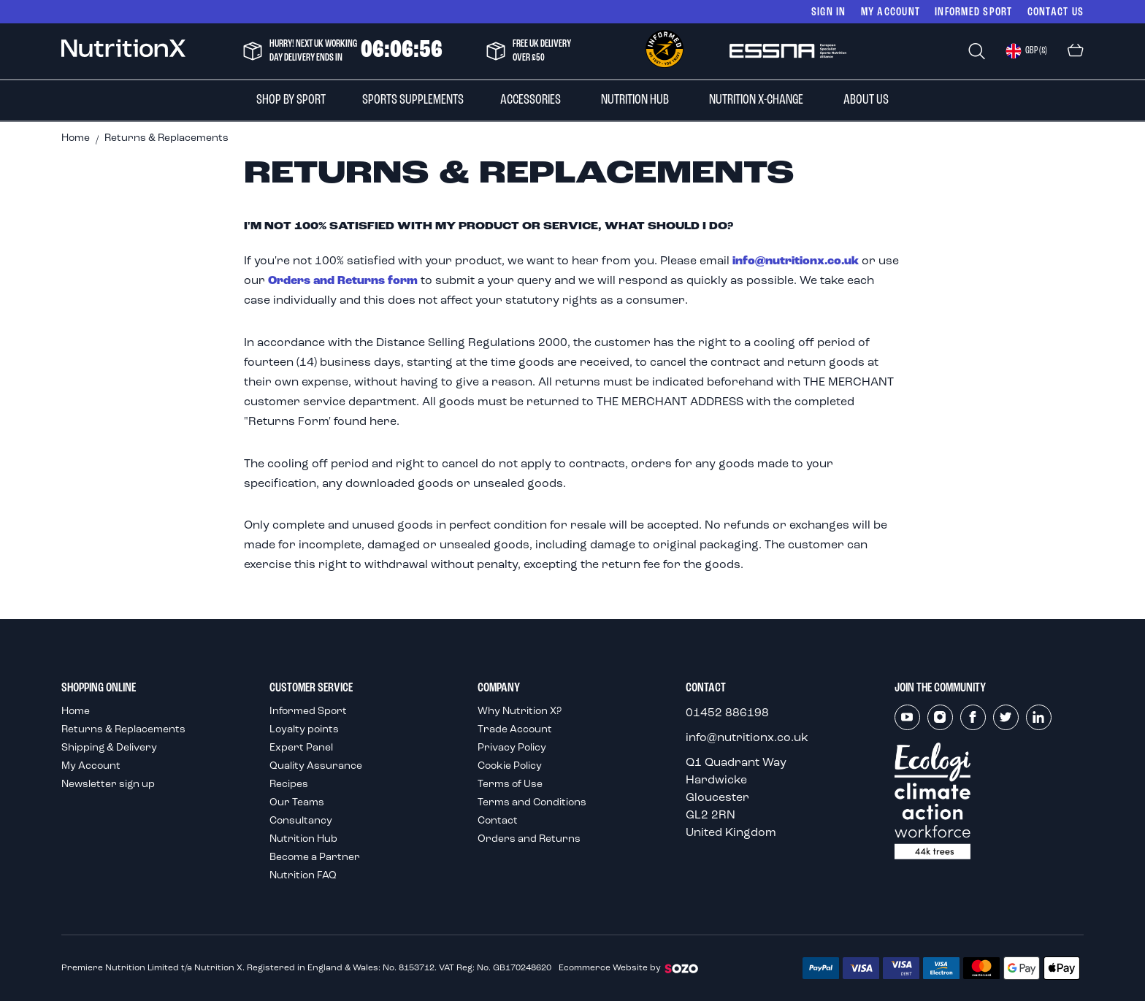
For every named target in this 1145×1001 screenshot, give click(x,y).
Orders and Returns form (343, 281)
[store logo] (123, 50)
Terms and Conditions (532, 802)
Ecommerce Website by (629, 968)
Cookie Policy (510, 766)
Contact (498, 821)
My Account (891, 11)
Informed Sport (308, 711)
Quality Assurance (315, 766)
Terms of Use (510, 784)
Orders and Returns (529, 839)
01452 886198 (727, 713)
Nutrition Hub (303, 839)
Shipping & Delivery (109, 748)
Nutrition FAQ (303, 875)
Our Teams (296, 802)
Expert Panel (301, 748)
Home (75, 138)
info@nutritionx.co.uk (795, 261)
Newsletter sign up (108, 784)
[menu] (572, 100)
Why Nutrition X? (520, 711)
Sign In (828, 11)
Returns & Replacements (123, 729)
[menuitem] (291, 100)
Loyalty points (304, 729)
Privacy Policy (512, 748)
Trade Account (515, 729)
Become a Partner (314, 857)
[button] (1026, 51)
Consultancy (300, 821)
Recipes (288, 784)
